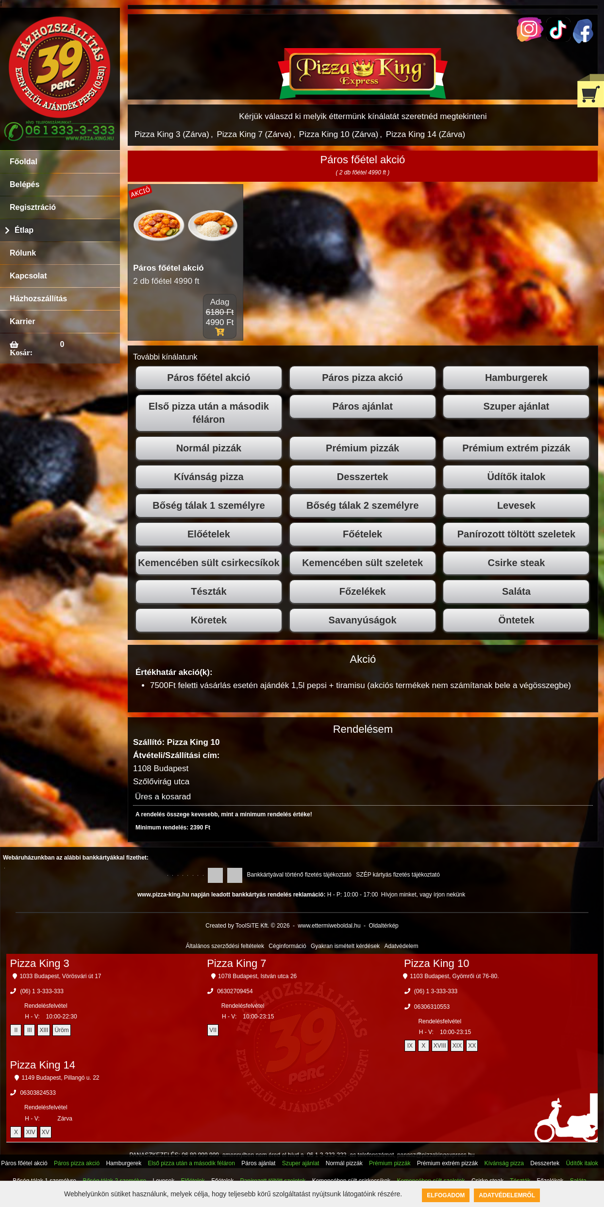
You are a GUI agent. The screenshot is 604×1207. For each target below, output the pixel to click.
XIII (43, 1030)
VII (213, 1030)
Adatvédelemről (507, 1195)
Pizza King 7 (236, 963)
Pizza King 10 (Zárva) (338, 134)
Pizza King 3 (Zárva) (171, 134)
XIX (457, 1045)
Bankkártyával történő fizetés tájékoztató (299, 874)
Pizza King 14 (42, 1065)
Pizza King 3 (39, 963)
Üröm (61, 1030)
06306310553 (432, 1006)
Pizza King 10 (437, 963)
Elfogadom (446, 1195)
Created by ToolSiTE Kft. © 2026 (247, 925)
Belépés (24, 184)
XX (472, 1045)
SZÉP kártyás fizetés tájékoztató (398, 874)
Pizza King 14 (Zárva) (425, 134)
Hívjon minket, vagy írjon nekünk (423, 894)
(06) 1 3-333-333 (41, 991)
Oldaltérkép (383, 925)
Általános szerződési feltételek (225, 946)
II (16, 1030)
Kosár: (21, 352)
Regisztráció (33, 207)
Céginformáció (287, 946)
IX (410, 1045)
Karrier (22, 321)
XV (46, 1132)
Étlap (24, 230)
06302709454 (234, 991)
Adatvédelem (401, 946)
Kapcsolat (28, 276)
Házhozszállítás (38, 298)
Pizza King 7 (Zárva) (254, 134)
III (29, 1030)
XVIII (440, 1045)
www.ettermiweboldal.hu (329, 925)
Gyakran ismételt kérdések (345, 946)
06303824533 (37, 1092)
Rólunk (23, 253)
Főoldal (23, 161)
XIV (30, 1132)
